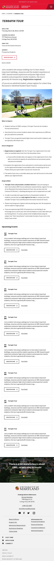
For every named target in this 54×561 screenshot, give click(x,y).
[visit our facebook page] (23, 513)
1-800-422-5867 (27, 506)
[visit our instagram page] (34, 513)
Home (3, 13)
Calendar (9, 13)
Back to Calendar (6, 63)
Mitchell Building (27, 497)
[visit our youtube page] (20, 513)
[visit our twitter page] (28, 513)
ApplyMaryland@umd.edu (27, 509)
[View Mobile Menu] (50, 7)
